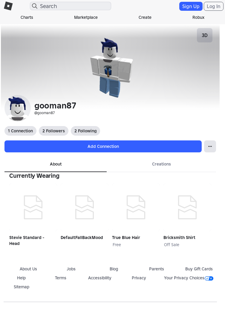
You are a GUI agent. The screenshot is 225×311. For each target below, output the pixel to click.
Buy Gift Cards (199, 269)
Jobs (71, 269)
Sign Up (191, 6)
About (56, 164)
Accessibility (99, 278)
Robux (198, 17)
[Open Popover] (210, 146)
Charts (27, 17)
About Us (28, 269)
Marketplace (86, 17)
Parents (156, 269)
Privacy (139, 278)
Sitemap (21, 286)
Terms (60, 278)
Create (145, 17)
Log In (214, 6)
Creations (161, 164)
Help (21, 278)
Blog (114, 269)
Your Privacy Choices (188, 278)
